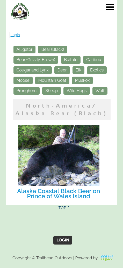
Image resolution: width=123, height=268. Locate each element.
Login (15, 35)
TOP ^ (64, 208)
